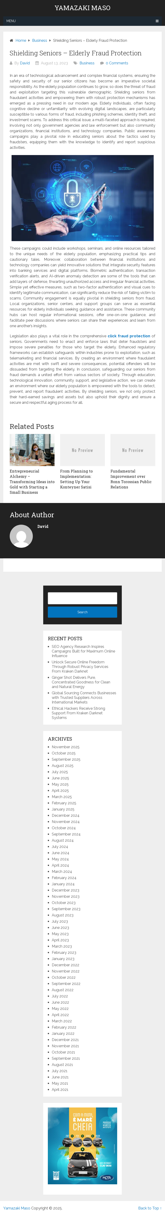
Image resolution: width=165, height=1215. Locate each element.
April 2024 (60, 865)
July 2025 (60, 772)
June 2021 (60, 1077)
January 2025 (63, 809)
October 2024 (64, 828)
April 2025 (60, 790)
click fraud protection (129, 336)
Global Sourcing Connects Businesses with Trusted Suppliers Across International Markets (84, 697)
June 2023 (60, 927)
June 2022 (60, 1002)
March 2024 (62, 871)
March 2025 (62, 797)
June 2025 (60, 778)
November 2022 (65, 971)
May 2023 (60, 934)
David (25, 63)
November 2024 (66, 822)
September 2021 (66, 1058)
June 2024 (60, 853)
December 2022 (65, 965)
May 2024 (60, 859)
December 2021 (65, 1040)
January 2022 (63, 1033)
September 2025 (66, 759)
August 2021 (62, 1064)
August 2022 (62, 990)
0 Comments (117, 63)
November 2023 (65, 896)
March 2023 (62, 946)
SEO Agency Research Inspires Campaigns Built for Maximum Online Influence (83, 651)
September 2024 (66, 834)
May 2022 (60, 1008)
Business (87, 63)
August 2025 (62, 765)
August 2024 (63, 840)
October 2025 (64, 753)
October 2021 (63, 1052)
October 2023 (64, 903)
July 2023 (60, 921)
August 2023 (62, 915)
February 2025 (64, 803)
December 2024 (65, 815)
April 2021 (60, 1089)
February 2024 (64, 878)
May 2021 (60, 1083)
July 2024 (60, 846)
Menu (11, 21)
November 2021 (65, 1046)
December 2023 (65, 890)
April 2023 (60, 940)
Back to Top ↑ (150, 1208)
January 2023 (63, 959)
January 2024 (63, 884)
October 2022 (64, 977)
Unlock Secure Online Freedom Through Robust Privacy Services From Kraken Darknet (80, 666)
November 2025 (65, 747)
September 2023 (66, 909)
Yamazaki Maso (82, 8)
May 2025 (60, 784)
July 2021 (59, 1071)
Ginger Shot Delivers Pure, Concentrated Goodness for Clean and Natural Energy (81, 682)
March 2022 (62, 1021)
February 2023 (64, 952)
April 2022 (60, 1015)
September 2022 (66, 984)
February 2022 (64, 1027)
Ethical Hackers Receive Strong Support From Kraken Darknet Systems (78, 713)
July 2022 (60, 996)
